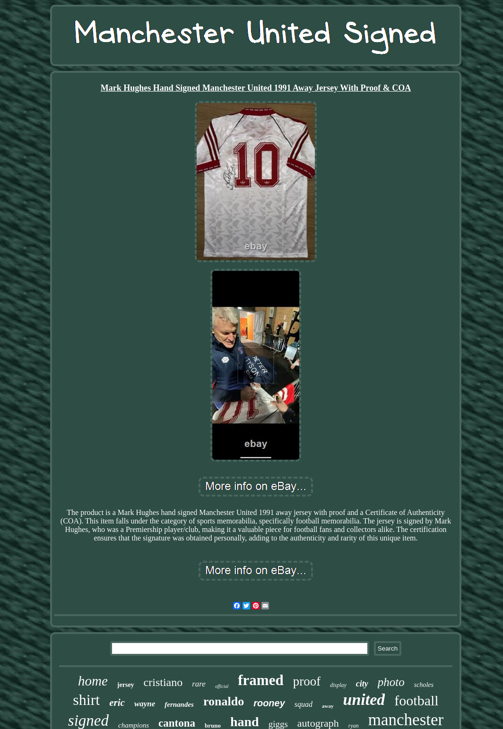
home (93, 680)
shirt (86, 699)
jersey (125, 684)
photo (391, 682)
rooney (269, 703)
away (327, 706)
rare (199, 683)
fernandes (179, 704)
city (362, 683)
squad (303, 704)
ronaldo (223, 701)
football (416, 700)
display (338, 685)
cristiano (163, 682)
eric (117, 702)
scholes (424, 684)
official (221, 686)
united (364, 699)
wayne (144, 703)
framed (260, 680)
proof (307, 681)
